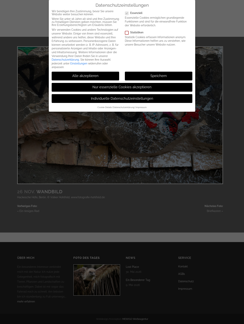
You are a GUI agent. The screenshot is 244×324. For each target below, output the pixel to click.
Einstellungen (78, 59)
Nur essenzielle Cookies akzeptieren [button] (122, 83)
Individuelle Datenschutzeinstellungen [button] (122, 94)
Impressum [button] (141, 103)
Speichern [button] (158, 71)
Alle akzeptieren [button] (85, 71)
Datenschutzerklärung (65, 55)
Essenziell (135, 8)
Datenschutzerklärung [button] (123, 103)
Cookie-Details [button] (104, 103)
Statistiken (136, 28)
